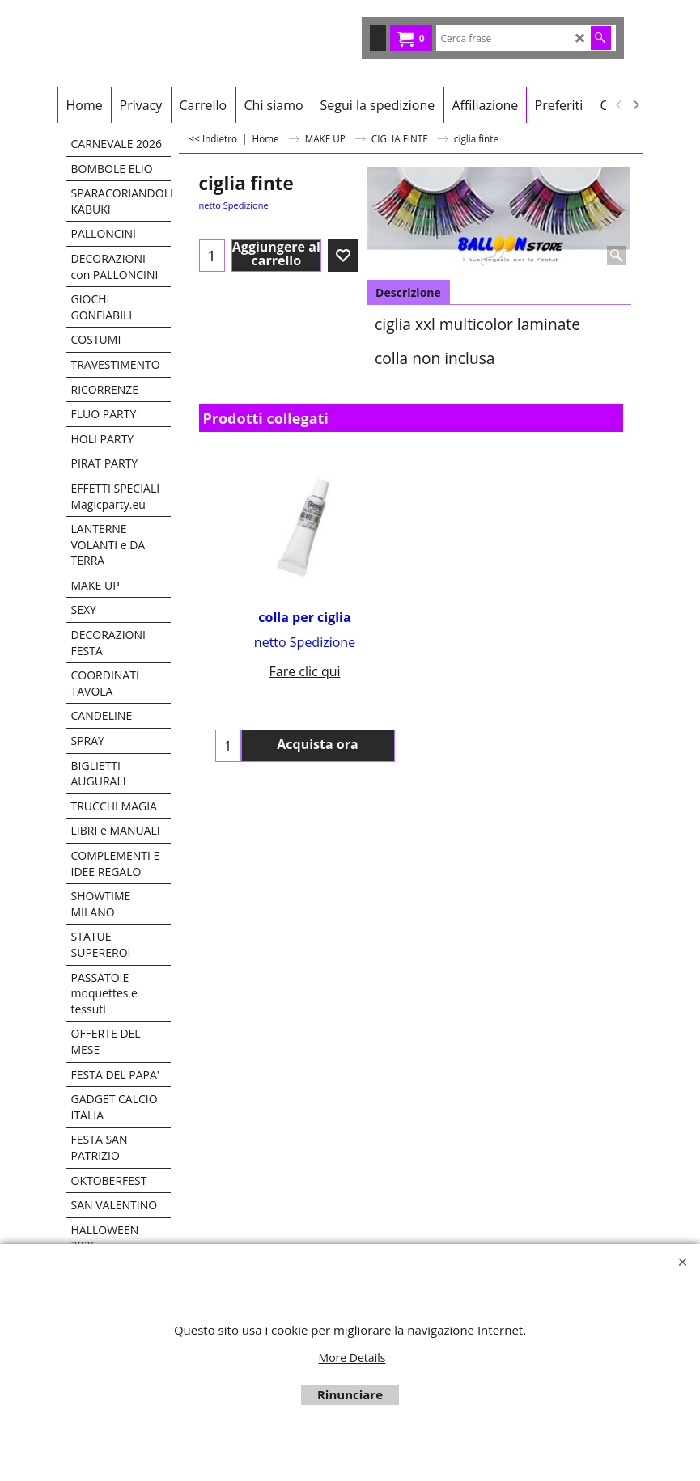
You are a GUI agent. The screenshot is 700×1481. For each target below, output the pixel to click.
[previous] (620, 105)
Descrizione (408, 292)
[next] (636, 105)
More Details (352, 1357)
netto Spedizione (234, 205)
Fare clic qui (304, 671)
